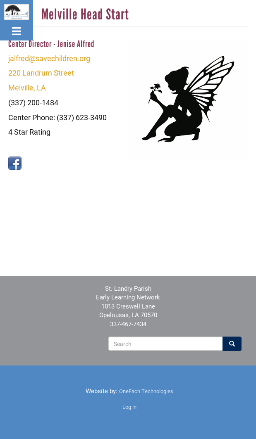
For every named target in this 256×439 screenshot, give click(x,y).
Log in (129, 407)
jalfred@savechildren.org (49, 58)
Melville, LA (27, 88)
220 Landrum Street (41, 73)
